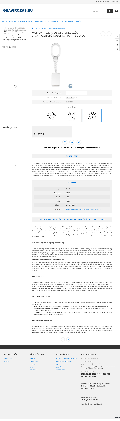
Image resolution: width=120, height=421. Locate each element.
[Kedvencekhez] (64, 142)
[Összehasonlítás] (79, 142)
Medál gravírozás (25, 21)
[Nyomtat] (71, 142)
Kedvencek (113, 1)
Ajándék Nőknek (57, 21)
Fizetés (58, 364)
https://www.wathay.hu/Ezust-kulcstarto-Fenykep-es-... (83, 209)
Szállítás (59, 367)
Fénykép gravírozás (8, 21)
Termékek (7, 361)
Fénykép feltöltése (54, 98)
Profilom (33, 364)
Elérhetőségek (60, 370)
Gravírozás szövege (54, 93)
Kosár (32, 367)
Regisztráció (34, 361)
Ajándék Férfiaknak (41, 21)
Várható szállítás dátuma (52, 102)
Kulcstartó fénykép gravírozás (57, 28)
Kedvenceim (34, 370)
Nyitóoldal (8, 358)
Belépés (94, 1)
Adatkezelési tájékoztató (64, 361)
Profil (103, 1)
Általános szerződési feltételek (66, 358)
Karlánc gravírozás (73, 21)
